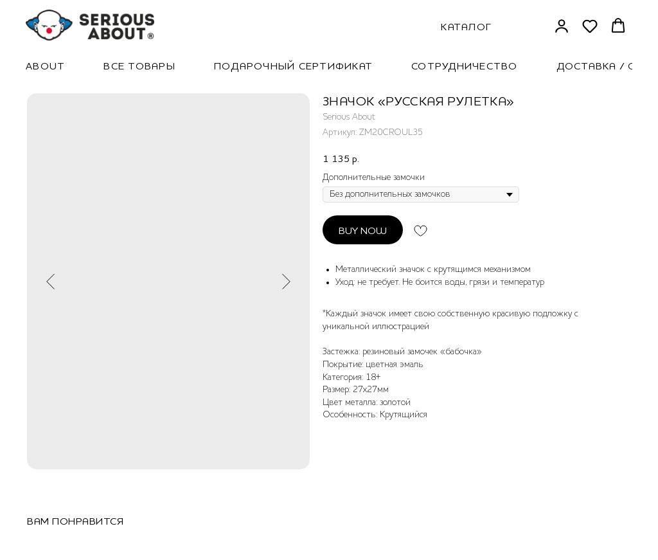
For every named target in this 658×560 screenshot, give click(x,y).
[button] (561, 25)
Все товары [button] (139, 65)
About (45, 65)
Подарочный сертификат (293, 65)
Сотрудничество (464, 65)
